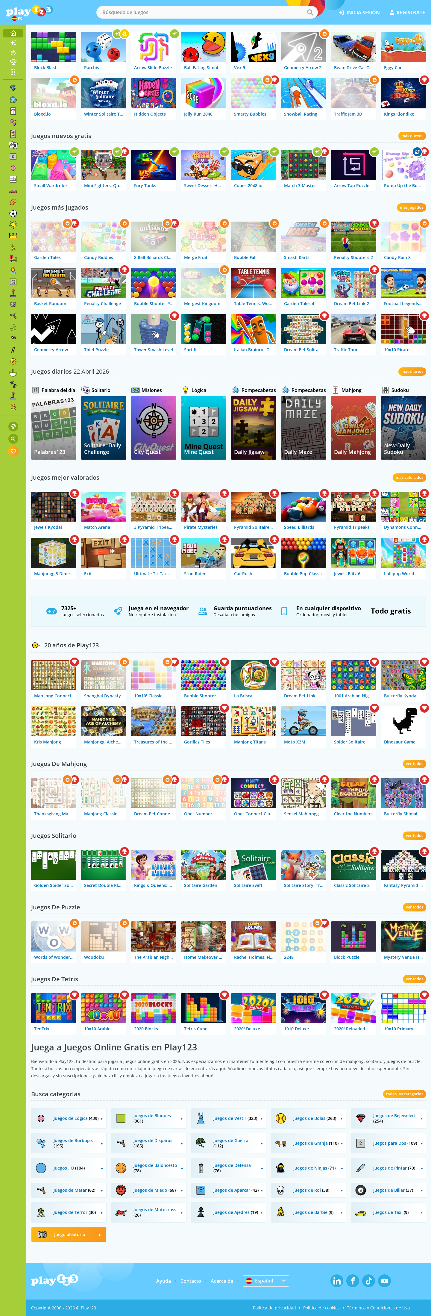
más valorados (409, 477)
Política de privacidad (274, 1308)
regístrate (407, 12)
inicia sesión (359, 12)
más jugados (411, 207)
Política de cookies (321, 1308)
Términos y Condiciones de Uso (378, 1308)
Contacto (190, 1281)
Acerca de (222, 1281)
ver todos (414, 763)
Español (259, 1280)
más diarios (412, 371)
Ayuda (163, 1281)
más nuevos (412, 135)
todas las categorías (404, 1094)
